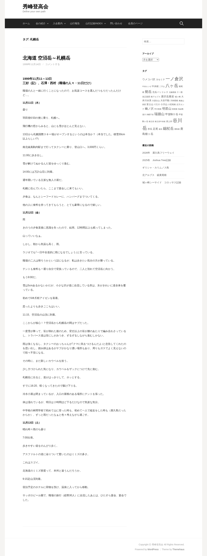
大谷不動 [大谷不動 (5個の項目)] (164, 100)
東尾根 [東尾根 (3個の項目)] (174, 109)
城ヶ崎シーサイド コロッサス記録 (161, 182)
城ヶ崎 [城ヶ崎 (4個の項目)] (178, 97)
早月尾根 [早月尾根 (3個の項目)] (157, 109)
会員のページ (135, 23)
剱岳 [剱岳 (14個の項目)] (148, 92)
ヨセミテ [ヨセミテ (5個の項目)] (160, 79)
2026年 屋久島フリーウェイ (158, 152)
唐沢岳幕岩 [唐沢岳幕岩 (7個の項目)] (167, 96)
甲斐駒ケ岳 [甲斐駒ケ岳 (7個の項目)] (171, 114)
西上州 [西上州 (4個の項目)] (169, 121)
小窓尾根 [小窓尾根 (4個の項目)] (172, 104)
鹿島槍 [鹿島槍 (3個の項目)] (177, 129)
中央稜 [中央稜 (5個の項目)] (155, 86)
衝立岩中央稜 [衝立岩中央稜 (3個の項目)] (160, 121)
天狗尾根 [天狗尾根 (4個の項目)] (174, 100)
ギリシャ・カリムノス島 (155, 167)
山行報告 (75, 23)
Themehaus (178, 549)
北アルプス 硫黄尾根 (154, 175)
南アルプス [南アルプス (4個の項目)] (155, 97)
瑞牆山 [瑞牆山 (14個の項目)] (159, 114)
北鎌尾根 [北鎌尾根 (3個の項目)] (172, 92)
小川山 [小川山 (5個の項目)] (164, 104)
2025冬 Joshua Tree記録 (156, 160)
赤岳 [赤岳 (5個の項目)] (150, 129)
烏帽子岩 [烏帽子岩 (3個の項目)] (150, 114)
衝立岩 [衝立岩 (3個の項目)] (151, 121)
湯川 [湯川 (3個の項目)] (144, 114)
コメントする (52, 64)
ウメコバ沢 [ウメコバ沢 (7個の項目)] (148, 79)
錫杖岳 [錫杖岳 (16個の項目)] (168, 128)
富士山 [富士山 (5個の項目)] (150, 104)
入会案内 (58, 23)
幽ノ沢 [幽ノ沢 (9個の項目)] (149, 108)
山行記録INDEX (94, 23)
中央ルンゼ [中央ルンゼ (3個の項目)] (146, 86)
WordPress (153, 549)
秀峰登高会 (35, 7)
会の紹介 (40, 23)
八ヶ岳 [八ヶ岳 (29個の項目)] (171, 85)
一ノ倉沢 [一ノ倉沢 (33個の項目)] (174, 78)
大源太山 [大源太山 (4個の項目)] (156, 100)
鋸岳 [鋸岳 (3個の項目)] (160, 129)
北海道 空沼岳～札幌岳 (46, 58)
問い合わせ (116, 23)
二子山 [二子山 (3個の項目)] (162, 86)
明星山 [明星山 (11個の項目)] (166, 108)
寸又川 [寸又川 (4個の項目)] (157, 104)
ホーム (26, 23)
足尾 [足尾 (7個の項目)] (155, 128)
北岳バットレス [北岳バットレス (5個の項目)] (160, 92)
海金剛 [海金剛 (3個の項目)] (180, 109)
